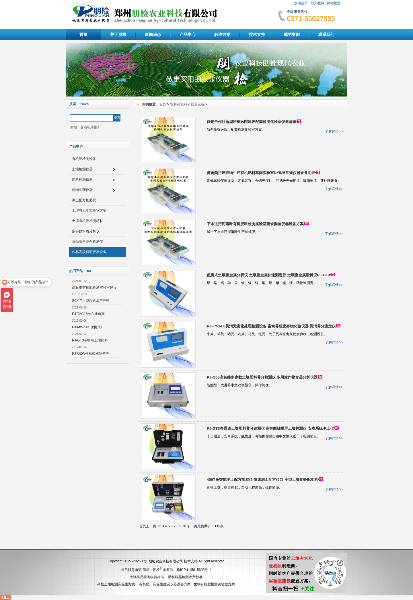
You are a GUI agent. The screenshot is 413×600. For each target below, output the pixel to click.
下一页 (192, 526)
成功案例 (292, 34)
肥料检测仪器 (82, 180)
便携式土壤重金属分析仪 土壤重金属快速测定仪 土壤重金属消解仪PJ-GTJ (268, 275)
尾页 (200, 526)
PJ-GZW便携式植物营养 (90, 354)
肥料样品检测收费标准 (185, 577)
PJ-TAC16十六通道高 (88, 314)
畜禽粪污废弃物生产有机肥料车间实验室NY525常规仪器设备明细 (261, 173)
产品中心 (188, 34)
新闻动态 (153, 34)
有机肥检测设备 (84, 159)
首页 (83, 34)
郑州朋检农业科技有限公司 (162, 561)
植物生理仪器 (82, 190)
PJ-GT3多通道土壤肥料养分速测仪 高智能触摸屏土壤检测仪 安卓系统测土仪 (270, 428)
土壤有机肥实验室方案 (89, 211)
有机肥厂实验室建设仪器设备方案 (165, 584)
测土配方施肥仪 (84, 200)
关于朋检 (118, 34)
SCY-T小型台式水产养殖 (91, 301)
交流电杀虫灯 (90, 127)
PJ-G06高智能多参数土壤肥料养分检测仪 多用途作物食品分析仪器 (262, 377)
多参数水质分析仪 (86, 231)
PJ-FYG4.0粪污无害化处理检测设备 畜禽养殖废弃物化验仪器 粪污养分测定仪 (271, 326)
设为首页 (301, 3)
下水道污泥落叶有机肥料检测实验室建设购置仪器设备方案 (255, 224)
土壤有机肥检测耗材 (87, 221)
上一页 (151, 526)
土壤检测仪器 (82, 169)
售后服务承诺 (131, 570)
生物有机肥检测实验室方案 (214, 584)
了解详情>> (334, 132)
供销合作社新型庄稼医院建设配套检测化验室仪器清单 (251, 121)
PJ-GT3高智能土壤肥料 (90, 340)
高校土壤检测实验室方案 (116, 584)
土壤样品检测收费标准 (147, 577)
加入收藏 (317, 3)
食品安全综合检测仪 (87, 242)
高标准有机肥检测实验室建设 (94, 287)
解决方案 (222, 34)
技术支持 (257, 34)
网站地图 (334, 3)
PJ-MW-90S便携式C (87, 327)
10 (184, 526)
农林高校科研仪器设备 (89, 252)
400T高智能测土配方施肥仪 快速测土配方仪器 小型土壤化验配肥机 (262, 479)
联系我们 (326, 34)
